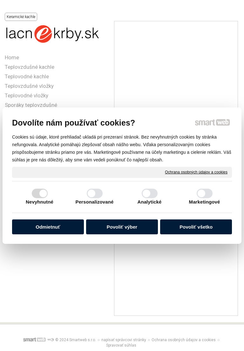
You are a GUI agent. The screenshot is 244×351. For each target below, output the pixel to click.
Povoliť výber (122, 227)
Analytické (149, 202)
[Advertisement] (176, 72)
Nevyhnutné (39, 202)
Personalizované (95, 202)
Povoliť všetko (196, 227)
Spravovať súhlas (121, 345)
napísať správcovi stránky (123, 340)
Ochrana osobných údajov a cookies (196, 172)
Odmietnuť (48, 227)
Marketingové (204, 202)
